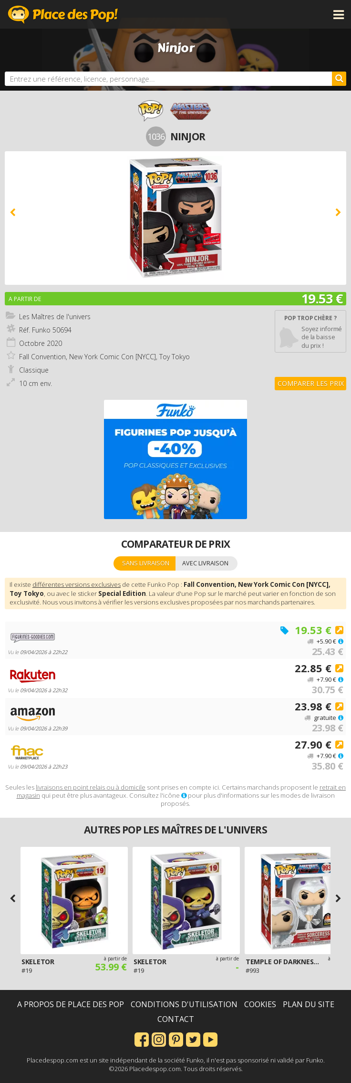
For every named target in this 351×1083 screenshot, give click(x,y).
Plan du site (308, 1004)
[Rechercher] (339, 79)
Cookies (260, 1004)
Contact (175, 1019)
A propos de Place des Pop (70, 1004)
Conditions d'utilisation (184, 1004)
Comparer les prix (311, 383)
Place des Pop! (63, 14)
